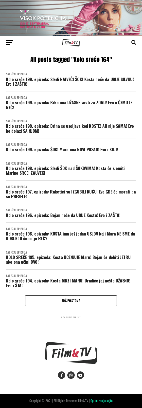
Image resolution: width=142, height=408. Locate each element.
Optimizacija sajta (101, 400)
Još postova (71, 300)
